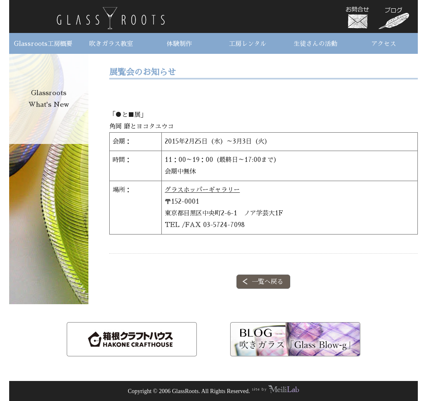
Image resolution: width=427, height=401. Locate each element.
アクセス (383, 43)
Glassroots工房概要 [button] (43, 43)
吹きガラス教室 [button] (111, 43)
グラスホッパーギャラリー (202, 190)
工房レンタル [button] (247, 43)
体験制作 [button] (179, 43)
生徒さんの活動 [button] (315, 43)
